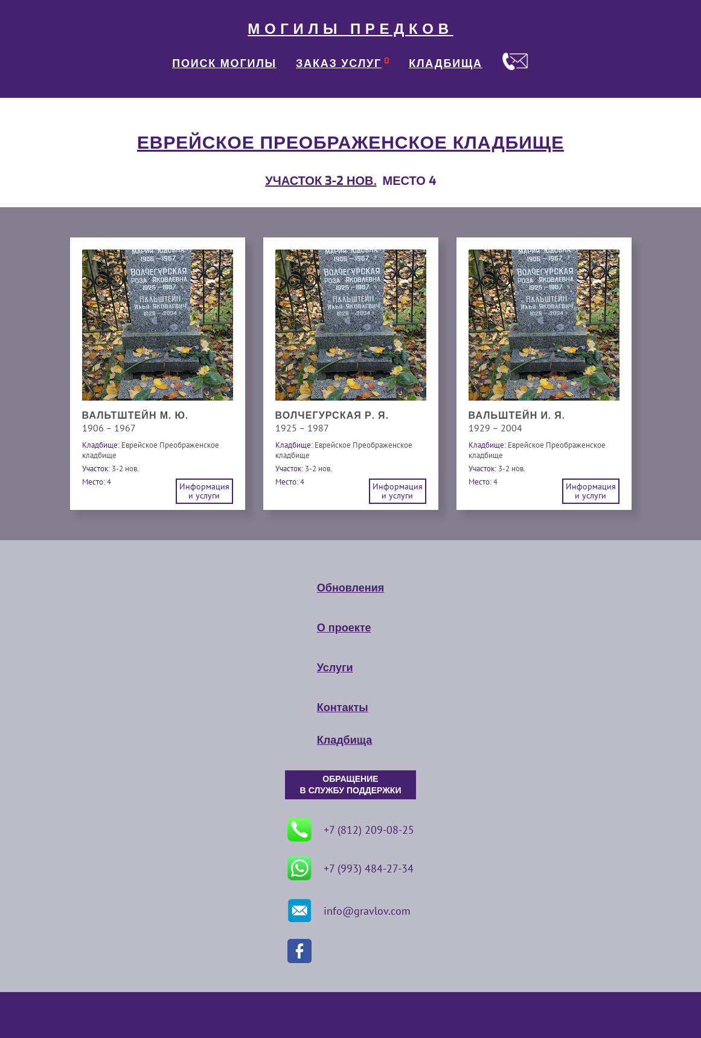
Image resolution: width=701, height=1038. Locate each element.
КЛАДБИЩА (445, 63)
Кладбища (344, 740)
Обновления (350, 588)
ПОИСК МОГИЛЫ (224, 63)
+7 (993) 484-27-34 (350, 868)
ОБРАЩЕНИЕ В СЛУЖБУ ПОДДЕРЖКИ (351, 784)
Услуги (335, 667)
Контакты (342, 707)
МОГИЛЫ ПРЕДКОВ (350, 29)
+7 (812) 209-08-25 (350, 829)
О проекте (344, 628)
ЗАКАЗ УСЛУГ (339, 63)
